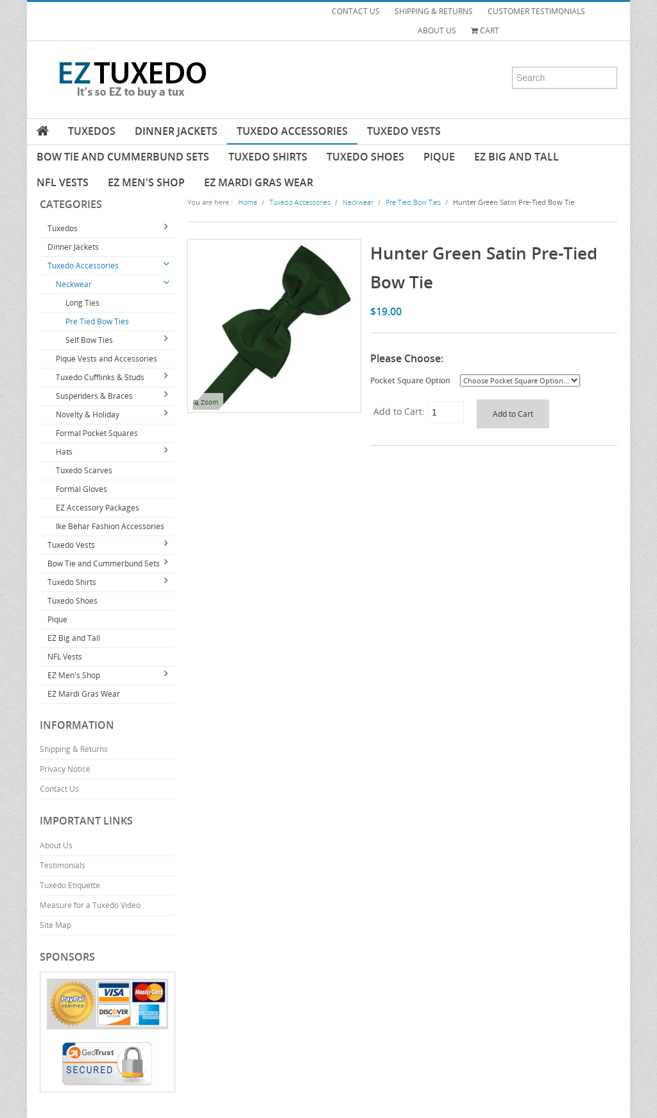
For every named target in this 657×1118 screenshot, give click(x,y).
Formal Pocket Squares (97, 433)
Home (247, 202)
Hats (64, 451)
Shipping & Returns (74, 749)
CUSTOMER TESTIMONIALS (536, 11)
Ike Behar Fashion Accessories (110, 526)
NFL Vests (63, 182)
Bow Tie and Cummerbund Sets (123, 157)
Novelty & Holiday (87, 414)
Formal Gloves (81, 489)
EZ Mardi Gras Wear (258, 182)
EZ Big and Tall (516, 157)
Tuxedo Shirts (267, 157)
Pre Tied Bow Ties (97, 321)
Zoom (205, 402)
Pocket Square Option (410, 380)
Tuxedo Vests (404, 131)
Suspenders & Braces (94, 395)
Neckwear (74, 284)
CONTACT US (356, 11)
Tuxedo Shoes (365, 157)
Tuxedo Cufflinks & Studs (100, 377)
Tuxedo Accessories (292, 131)
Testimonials (62, 865)
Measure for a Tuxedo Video (90, 905)
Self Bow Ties (89, 340)
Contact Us (59, 788)
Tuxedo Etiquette (70, 885)
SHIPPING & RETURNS (434, 11)
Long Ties (82, 302)
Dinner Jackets (176, 131)
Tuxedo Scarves (84, 470)
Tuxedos (91, 131)
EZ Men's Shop (146, 182)
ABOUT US (437, 30)
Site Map (55, 925)
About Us (56, 845)
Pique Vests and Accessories (106, 358)
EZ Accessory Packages (97, 507)
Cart (485, 30)
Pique (439, 157)
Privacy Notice (65, 769)
